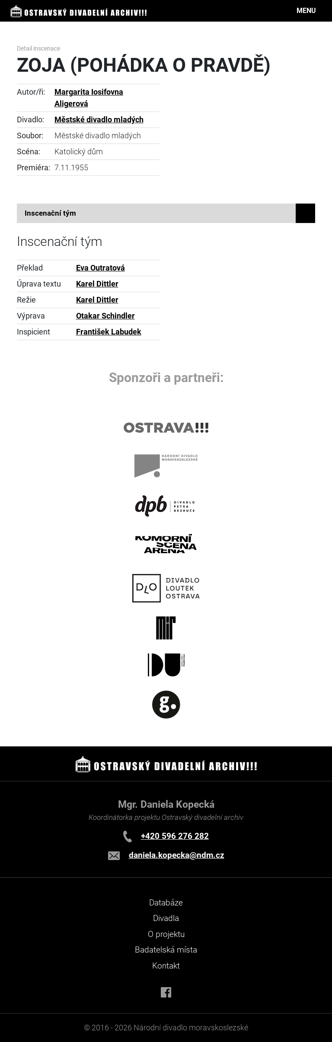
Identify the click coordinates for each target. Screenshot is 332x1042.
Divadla (166, 918)
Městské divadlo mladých (99, 119)
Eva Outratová (100, 268)
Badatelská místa (166, 950)
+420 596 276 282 (175, 836)
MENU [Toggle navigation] (306, 10)
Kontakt (166, 966)
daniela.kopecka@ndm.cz (176, 855)
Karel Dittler (97, 284)
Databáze (166, 903)
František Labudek (108, 332)
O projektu (166, 934)
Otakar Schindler (105, 316)
